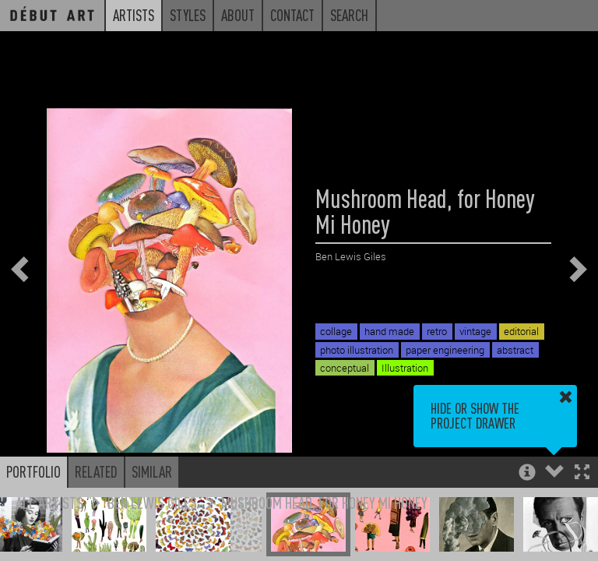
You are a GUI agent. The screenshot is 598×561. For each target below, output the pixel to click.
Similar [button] (152, 471)
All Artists (49, 502)
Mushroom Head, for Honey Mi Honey (324, 502)
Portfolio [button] (33, 471)
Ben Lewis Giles (152, 502)
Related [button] (96, 471)
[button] (582, 473)
